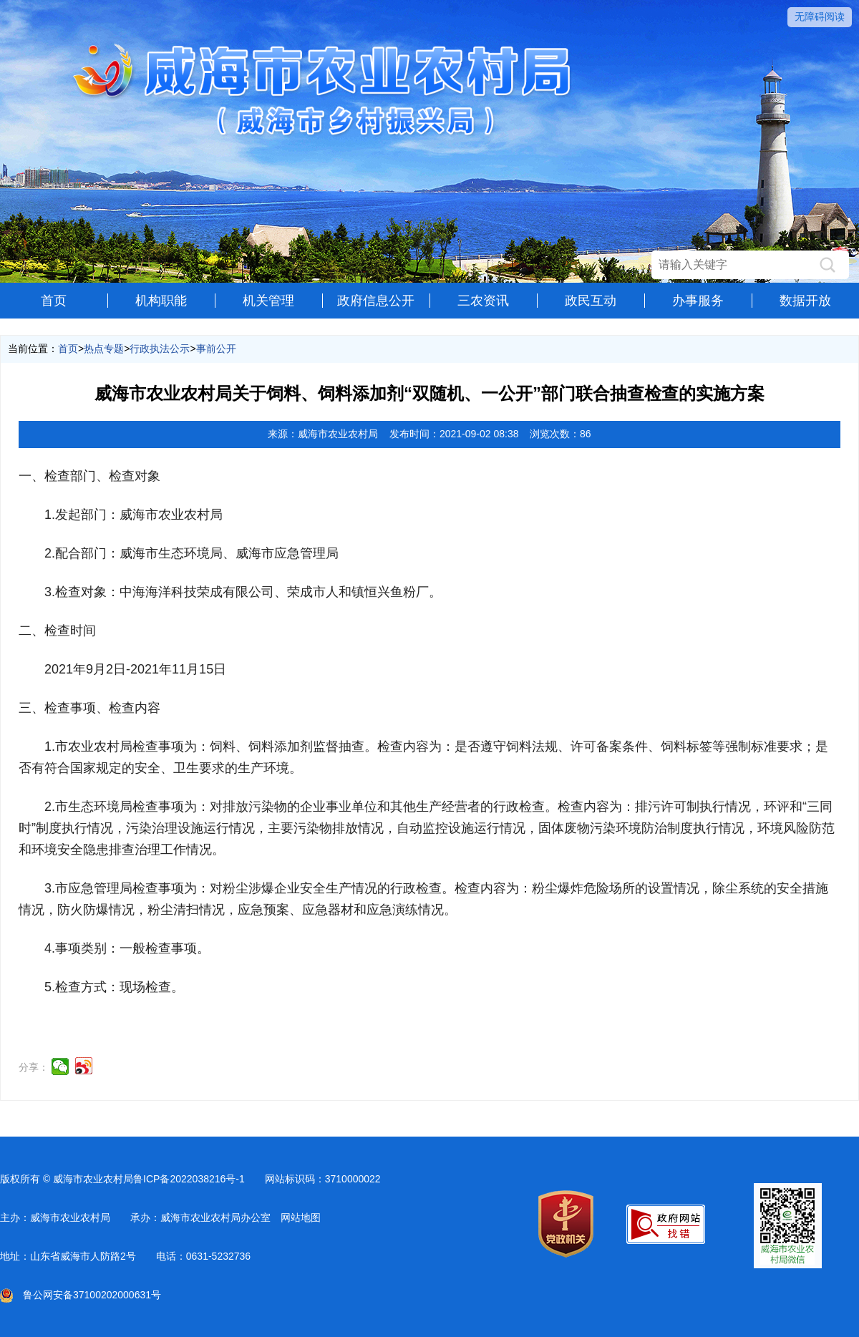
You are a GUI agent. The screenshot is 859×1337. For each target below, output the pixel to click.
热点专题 (104, 348)
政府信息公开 (375, 300)
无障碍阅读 (820, 16)
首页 (54, 300)
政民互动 (590, 300)
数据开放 (805, 300)
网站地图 (301, 1217)
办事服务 (698, 300)
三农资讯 (483, 300)
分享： (34, 1067)
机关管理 (268, 300)
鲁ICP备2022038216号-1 (189, 1179)
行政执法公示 (160, 348)
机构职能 (161, 300)
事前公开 (216, 348)
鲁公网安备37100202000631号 (80, 1294)
